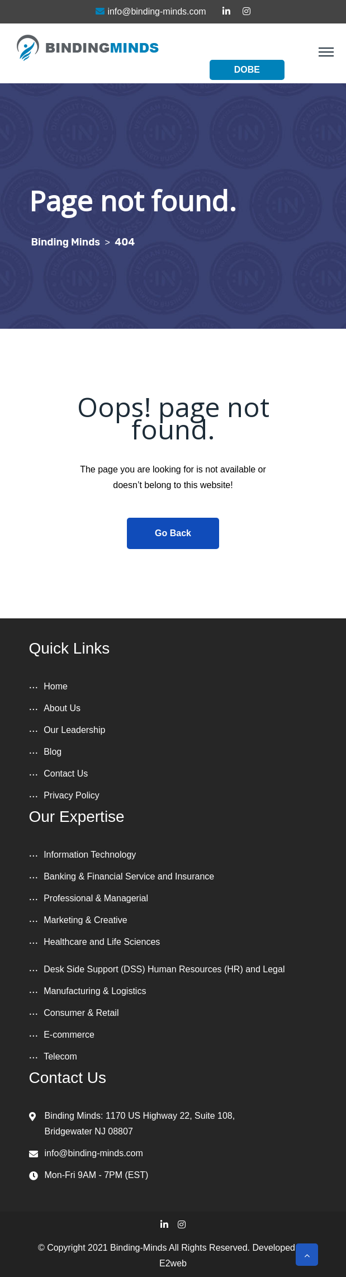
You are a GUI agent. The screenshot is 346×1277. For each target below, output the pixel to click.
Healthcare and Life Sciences (102, 942)
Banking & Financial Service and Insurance (129, 876)
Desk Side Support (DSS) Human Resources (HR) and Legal (164, 969)
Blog (52, 751)
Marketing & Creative (85, 920)
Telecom (60, 1056)
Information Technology (90, 854)
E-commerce (69, 1034)
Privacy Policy (71, 795)
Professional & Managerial (96, 898)
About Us (62, 708)
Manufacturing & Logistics (95, 991)
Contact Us (66, 773)
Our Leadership (74, 730)
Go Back (173, 533)
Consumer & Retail (81, 1013)
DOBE (247, 69)
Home (56, 686)
